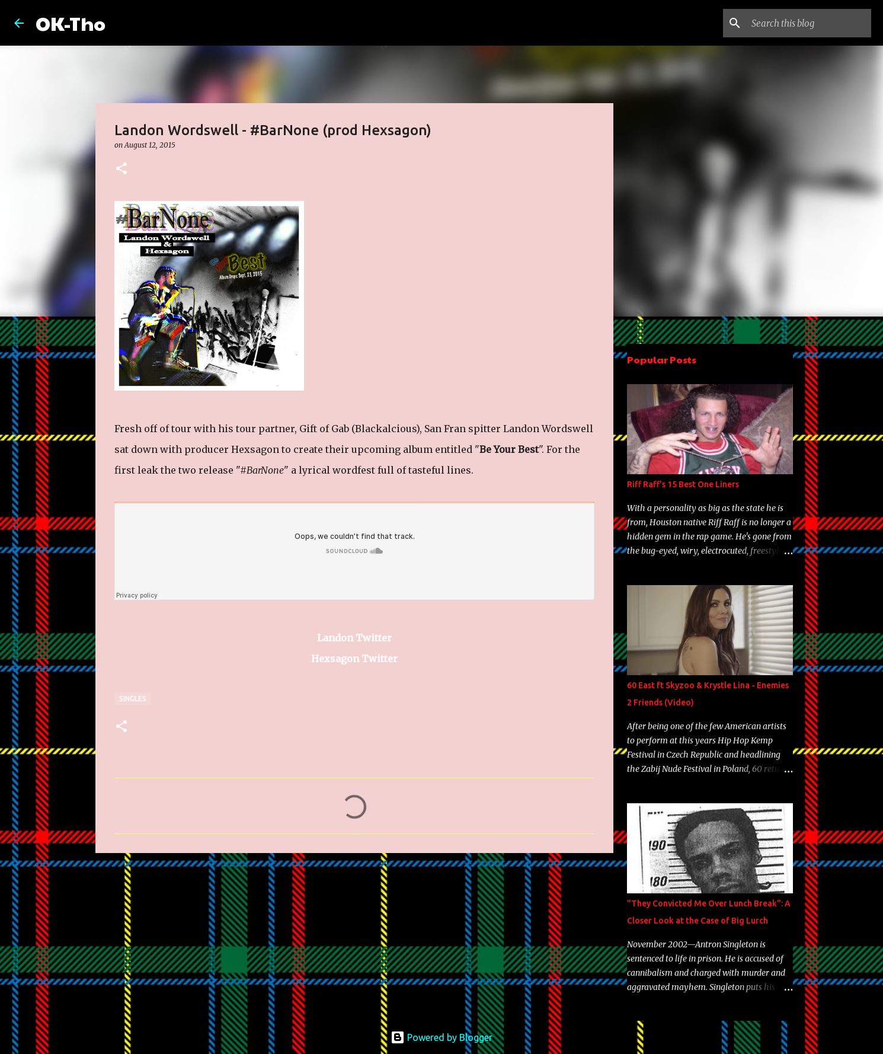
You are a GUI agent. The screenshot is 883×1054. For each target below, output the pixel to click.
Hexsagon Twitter (354, 659)
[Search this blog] (809, 23)
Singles (132, 698)
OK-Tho (70, 22)
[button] (121, 169)
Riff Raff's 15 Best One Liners (683, 484)
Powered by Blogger (441, 1037)
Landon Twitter (354, 638)
